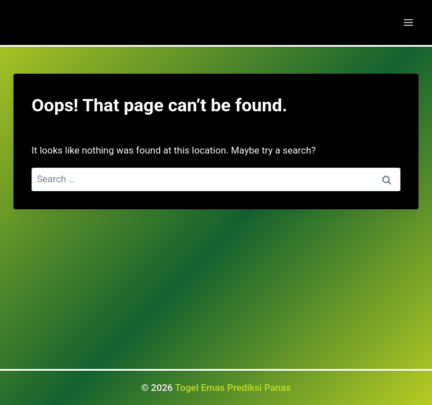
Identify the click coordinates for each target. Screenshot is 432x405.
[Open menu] (408, 22)
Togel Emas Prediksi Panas (233, 387)
